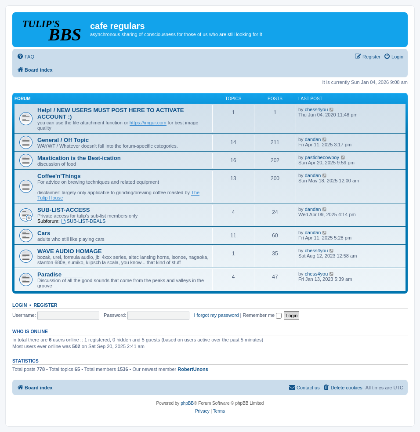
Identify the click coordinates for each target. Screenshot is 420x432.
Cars (43, 233)
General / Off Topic (63, 140)
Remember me (262, 315)
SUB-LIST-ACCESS (63, 210)
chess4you (316, 109)
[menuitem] (25, 56)
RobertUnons (192, 369)
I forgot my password (216, 315)
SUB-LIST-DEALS (83, 221)
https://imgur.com (148, 122)
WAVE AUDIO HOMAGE (69, 251)
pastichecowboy (322, 157)
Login (19, 305)
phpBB (187, 403)
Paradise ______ (60, 274)
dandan (313, 139)
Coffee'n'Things (59, 176)
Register (46, 305)
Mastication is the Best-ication (79, 158)
